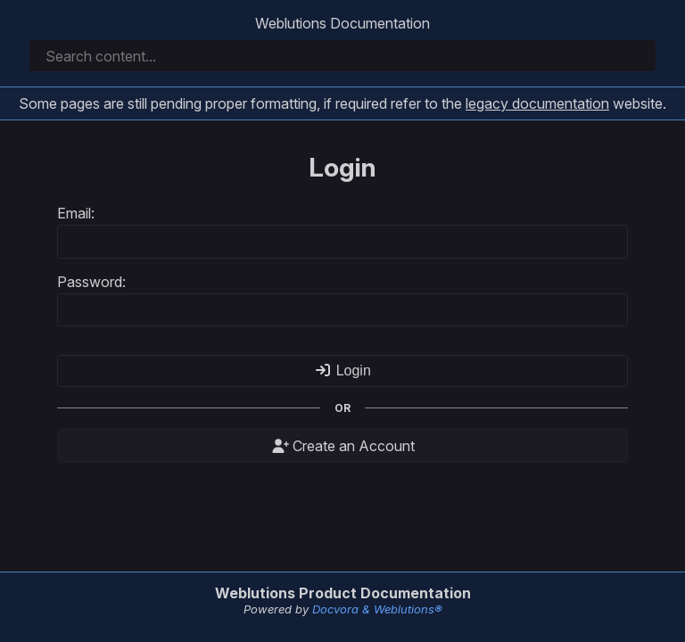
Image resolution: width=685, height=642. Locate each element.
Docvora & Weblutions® (377, 609)
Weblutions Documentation (342, 23)
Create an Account (343, 446)
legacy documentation (537, 103)
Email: (76, 213)
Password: (91, 282)
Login (342, 370)
